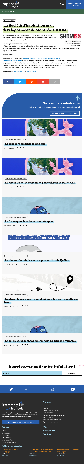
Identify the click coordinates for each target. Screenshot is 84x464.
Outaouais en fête (7, 440)
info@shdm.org (32, 71)
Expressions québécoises (50, 422)
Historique (46, 408)
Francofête (5, 435)
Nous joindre (49, 431)
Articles (9, 139)
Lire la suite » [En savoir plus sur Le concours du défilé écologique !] (5, 455)
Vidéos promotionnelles (9, 442)
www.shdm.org (19, 71)
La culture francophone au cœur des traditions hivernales (40, 341)
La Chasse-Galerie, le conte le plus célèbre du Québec (37, 260)
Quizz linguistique (48, 413)
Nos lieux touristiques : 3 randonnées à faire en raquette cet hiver (41, 300)
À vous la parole (6, 433)
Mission (45, 406)
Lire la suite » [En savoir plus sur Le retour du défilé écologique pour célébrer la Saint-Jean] (33, 455)
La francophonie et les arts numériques (29, 221)
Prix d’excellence (48, 417)
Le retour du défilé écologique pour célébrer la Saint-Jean (40, 183)
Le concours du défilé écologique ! (25, 144)
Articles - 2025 (20, 139)
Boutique (47, 434)
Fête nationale (6, 438)
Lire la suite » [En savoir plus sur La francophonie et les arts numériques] (61, 455)
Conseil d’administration (50, 410)
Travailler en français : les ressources (54, 415)
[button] (8, 81)
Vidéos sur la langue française (52, 420)
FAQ (45, 427)
